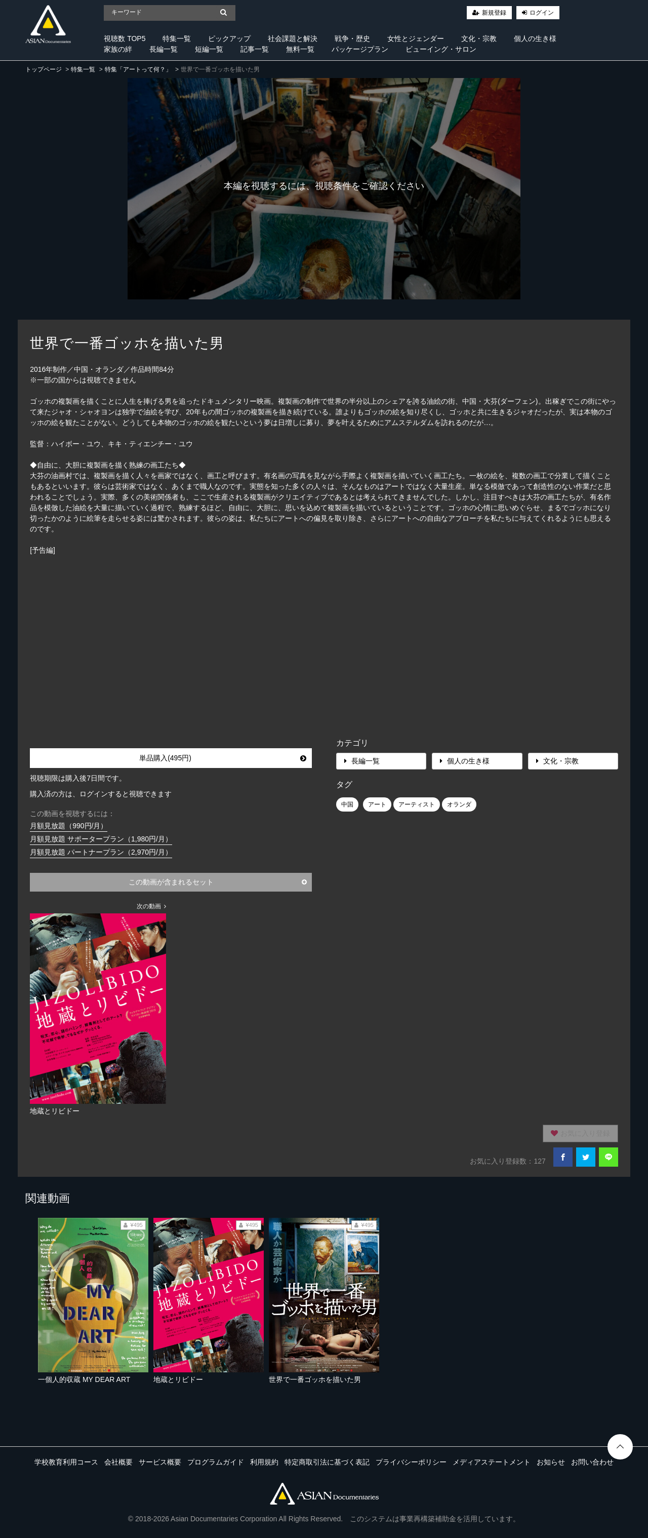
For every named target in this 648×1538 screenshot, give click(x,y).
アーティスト (416, 804)
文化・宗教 (479, 38)
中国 (347, 804)
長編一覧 (163, 49)
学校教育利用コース (66, 1462)
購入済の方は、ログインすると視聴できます (101, 794)
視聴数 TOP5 (124, 38)
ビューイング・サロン (441, 49)
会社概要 (118, 1462)
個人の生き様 (535, 38)
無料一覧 (300, 49)
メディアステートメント (492, 1462)
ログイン (542, 12)
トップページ (43, 69)
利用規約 (264, 1462)
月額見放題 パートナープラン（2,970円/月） (101, 852)
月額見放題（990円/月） (68, 826)
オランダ (459, 804)
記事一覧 (254, 49)
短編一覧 (209, 49)
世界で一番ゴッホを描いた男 (315, 1379)
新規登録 (494, 12)
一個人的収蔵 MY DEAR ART (84, 1379)
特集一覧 (177, 38)
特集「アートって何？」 (138, 69)
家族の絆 (118, 49)
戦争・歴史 (352, 38)
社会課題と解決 (292, 38)
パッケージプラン (360, 49)
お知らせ (551, 1462)
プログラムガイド (215, 1462)
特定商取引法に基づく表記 (327, 1462)
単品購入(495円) (222, 758)
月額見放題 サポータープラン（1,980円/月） (101, 839)
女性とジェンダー (415, 38)
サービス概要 (160, 1462)
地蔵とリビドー (178, 1379)
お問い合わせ (592, 1462)
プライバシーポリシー (411, 1462)
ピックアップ (229, 38)
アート (377, 804)
